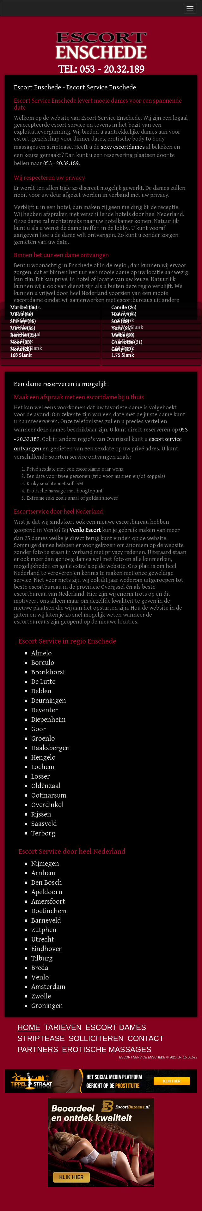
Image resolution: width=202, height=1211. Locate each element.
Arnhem (43, 873)
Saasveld (44, 824)
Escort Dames (115, 1027)
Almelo (41, 653)
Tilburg (42, 958)
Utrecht (42, 939)
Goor (38, 729)
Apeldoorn (47, 892)
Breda (39, 968)
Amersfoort (48, 901)
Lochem (42, 767)
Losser (40, 776)
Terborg (43, 833)
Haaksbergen (50, 748)
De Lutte (43, 682)
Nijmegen (45, 863)
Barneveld (46, 920)
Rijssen (41, 814)
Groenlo (43, 738)
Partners (37, 1049)
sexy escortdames (123, 147)
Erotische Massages (106, 1049)
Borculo (42, 663)
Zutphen (44, 930)
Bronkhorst (48, 672)
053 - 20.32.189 (112, 69)
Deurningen (48, 700)
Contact (145, 1038)
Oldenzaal (46, 786)
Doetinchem (49, 911)
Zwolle (41, 996)
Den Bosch (46, 882)
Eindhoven (47, 949)
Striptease (41, 1038)
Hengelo (43, 757)
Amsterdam (48, 987)
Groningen (47, 1006)
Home (28, 1027)
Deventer (44, 710)
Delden (41, 691)
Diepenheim (48, 719)
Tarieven (63, 1027)
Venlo (40, 977)
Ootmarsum (48, 795)
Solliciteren (96, 1038)
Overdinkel (47, 805)
